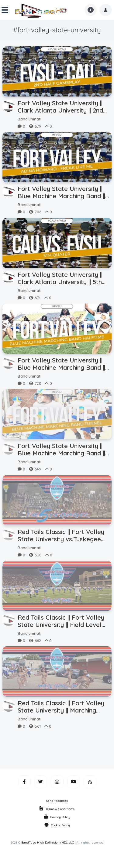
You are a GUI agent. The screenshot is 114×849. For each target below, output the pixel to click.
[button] (105, 10)
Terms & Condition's (57, 809)
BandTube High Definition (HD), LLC (47, 842)
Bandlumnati (29, 118)
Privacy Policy (57, 817)
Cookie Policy (57, 825)
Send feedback (57, 801)
